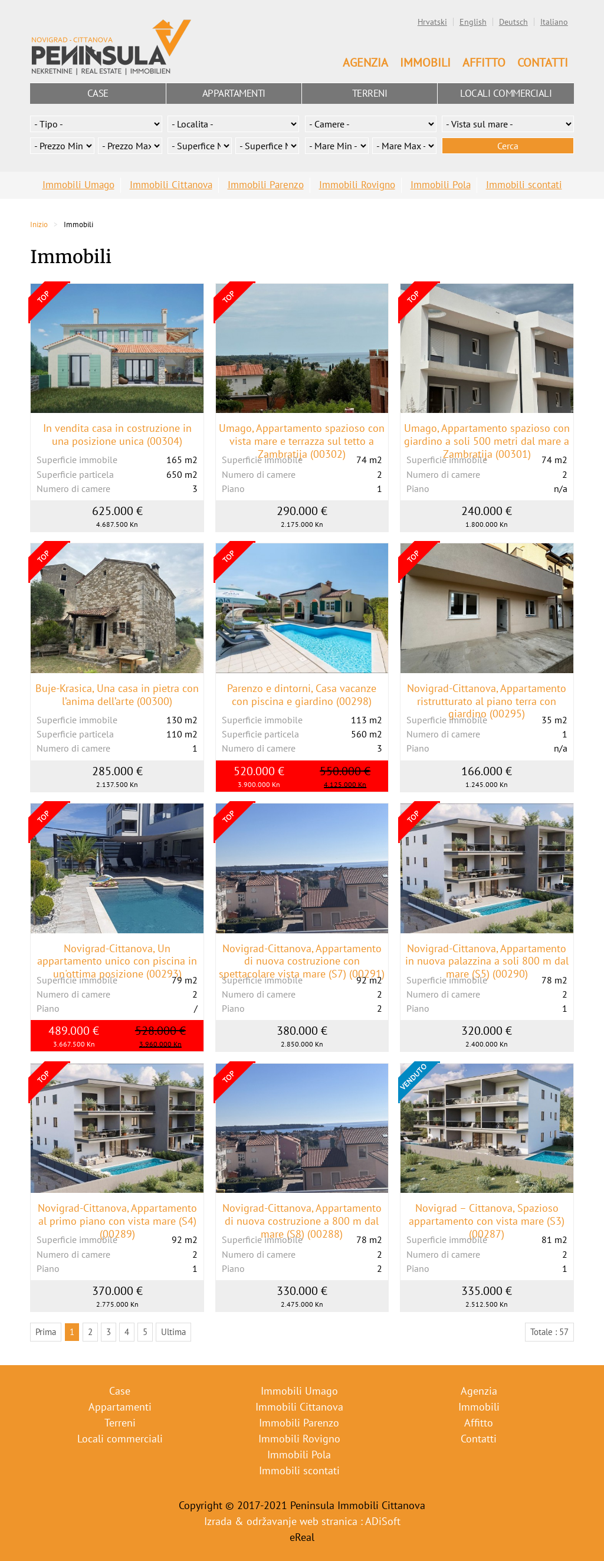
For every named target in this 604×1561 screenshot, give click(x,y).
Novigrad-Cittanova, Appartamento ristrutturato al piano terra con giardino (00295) (486, 701)
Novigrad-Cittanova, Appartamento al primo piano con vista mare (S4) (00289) (117, 1221)
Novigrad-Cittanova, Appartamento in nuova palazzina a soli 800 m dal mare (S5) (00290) (487, 961)
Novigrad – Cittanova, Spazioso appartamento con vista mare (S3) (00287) (486, 1221)
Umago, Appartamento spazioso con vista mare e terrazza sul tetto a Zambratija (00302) (302, 441)
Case (98, 93)
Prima (45, 1331)
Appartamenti (233, 93)
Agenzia (365, 62)
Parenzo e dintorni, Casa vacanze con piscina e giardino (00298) (301, 694)
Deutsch (513, 22)
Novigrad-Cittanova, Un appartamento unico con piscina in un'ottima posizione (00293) (117, 961)
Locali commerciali (506, 93)
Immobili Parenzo (266, 184)
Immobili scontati (524, 184)
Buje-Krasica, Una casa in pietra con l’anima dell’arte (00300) (117, 694)
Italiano (554, 22)
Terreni (370, 93)
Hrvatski (432, 22)
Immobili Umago (78, 184)
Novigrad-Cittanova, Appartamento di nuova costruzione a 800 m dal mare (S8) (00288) (302, 1221)
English (473, 22)
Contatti (542, 62)
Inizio (39, 224)
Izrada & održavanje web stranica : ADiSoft (302, 1521)
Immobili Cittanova (171, 184)
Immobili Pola (441, 184)
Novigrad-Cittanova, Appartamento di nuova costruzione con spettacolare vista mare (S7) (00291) (302, 961)
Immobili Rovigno (357, 184)
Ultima (173, 1331)
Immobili (425, 62)
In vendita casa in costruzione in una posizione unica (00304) (117, 434)
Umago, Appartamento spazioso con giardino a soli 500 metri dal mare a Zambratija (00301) (487, 441)
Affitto (483, 62)
